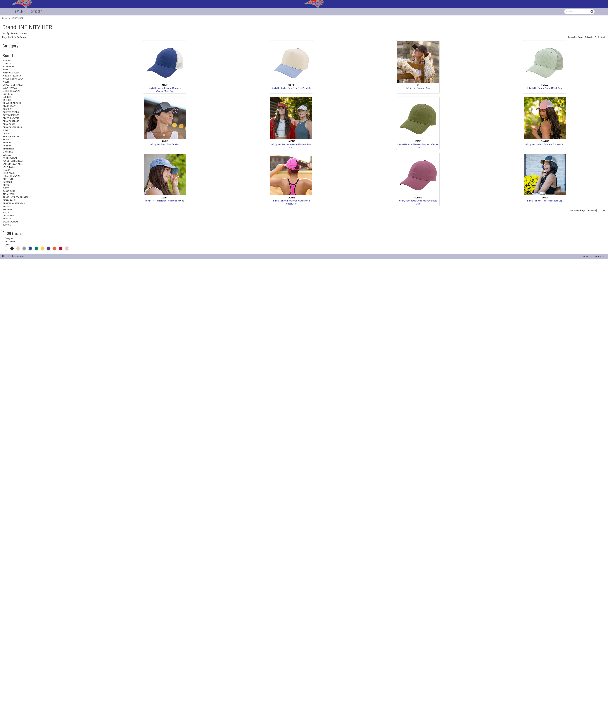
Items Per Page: (581, 37)
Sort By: (6, 33)
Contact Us (599, 256)
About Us (587, 256)
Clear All (18, 234)
